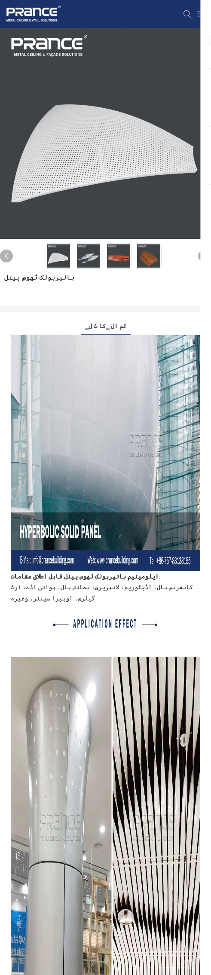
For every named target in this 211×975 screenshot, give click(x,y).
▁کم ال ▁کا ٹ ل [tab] (105, 326)
